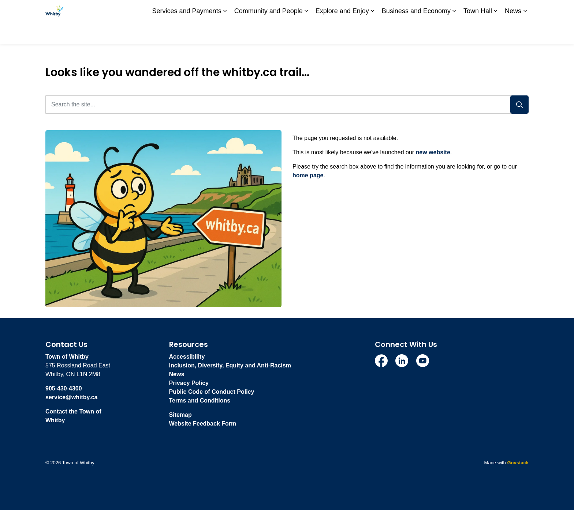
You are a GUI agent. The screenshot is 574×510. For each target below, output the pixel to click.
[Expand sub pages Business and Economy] (454, 33)
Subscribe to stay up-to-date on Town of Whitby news (384, 11)
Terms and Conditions (200, 400)
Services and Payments (186, 32)
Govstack (518, 462)
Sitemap (180, 415)
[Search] (519, 104)
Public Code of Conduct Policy (211, 392)
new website (433, 152)
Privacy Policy (189, 383)
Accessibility (187, 357)
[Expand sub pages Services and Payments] (225, 33)
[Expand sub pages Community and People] (306, 33)
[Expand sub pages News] (525, 33)
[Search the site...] (287, 104)
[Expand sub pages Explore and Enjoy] (372, 33)
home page (307, 175)
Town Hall (477, 32)
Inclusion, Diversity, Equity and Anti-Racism (230, 365)
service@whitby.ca (71, 397)
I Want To (488, 11)
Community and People (268, 32)
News (513, 32)
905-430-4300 (63, 388)
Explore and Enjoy (342, 32)
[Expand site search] (521, 11)
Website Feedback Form (202, 423)
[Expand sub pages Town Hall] (495, 33)
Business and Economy (416, 32)
